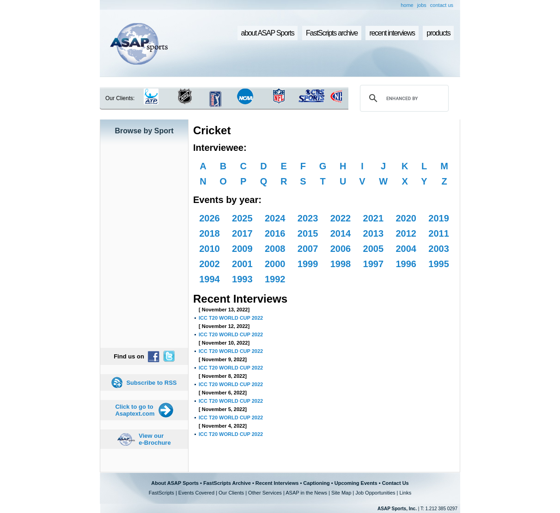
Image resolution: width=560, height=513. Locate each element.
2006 (340, 249)
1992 (275, 279)
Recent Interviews (277, 483)
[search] (403, 98)
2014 (340, 233)
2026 (209, 218)
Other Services (265, 492)
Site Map (341, 492)
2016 (275, 233)
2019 (438, 218)
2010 (209, 249)
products (438, 33)
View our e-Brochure (154, 439)
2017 (242, 233)
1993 (242, 279)
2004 (406, 249)
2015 (308, 233)
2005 (373, 249)
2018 (209, 233)
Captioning (316, 483)
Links (405, 492)
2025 (242, 218)
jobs (421, 5)
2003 (438, 249)
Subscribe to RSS (151, 382)
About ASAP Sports (175, 483)
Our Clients (231, 492)
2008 (275, 249)
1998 (340, 264)
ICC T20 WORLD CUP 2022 (231, 318)
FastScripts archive (332, 33)
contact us (441, 5)
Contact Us (395, 483)
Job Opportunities (375, 492)
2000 (275, 264)
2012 (406, 233)
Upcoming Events (356, 483)
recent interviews (391, 33)
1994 (209, 279)
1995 (438, 264)
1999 (308, 264)
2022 (340, 218)
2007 (308, 249)
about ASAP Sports (267, 33)
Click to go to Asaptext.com (134, 410)
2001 (242, 264)
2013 (373, 233)
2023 (308, 218)
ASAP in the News (306, 492)
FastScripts (161, 492)
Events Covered (196, 492)
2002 (209, 264)
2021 (373, 218)
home (407, 5)
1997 (373, 264)
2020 (406, 218)
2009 (242, 249)
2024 (275, 218)
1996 (406, 264)
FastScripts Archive (227, 483)
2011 (438, 233)
